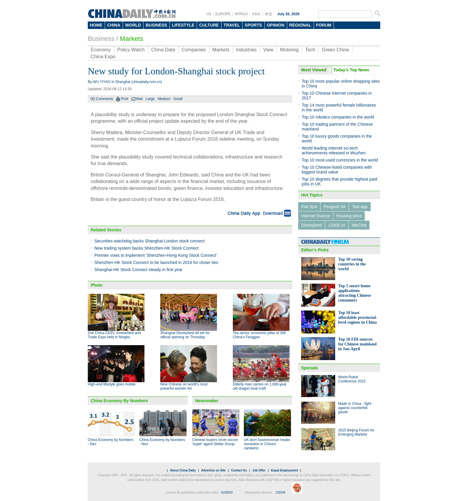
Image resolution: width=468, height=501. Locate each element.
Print (124, 99)
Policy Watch (131, 49)
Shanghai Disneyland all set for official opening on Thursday (185, 335)
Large (150, 99)
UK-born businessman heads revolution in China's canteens (267, 444)
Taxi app (359, 206)
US (208, 14)
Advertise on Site (213, 470)
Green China (335, 49)
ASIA (256, 14)
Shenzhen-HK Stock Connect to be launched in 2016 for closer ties (156, 262)
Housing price (349, 215)
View (268, 49)
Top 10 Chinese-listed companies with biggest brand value (337, 169)
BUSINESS (156, 25)
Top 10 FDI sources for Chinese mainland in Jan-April (357, 344)
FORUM (323, 25)
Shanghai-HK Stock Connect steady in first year (138, 269)
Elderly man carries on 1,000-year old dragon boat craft (260, 386)
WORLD (133, 25)
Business (101, 38)
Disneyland (311, 225)
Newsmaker (206, 400)
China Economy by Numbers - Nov (162, 442)
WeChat (359, 225)
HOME (96, 25)
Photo (97, 285)
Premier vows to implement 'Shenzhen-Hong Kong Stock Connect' (155, 255)
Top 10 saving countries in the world (352, 264)
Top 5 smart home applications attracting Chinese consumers (354, 293)
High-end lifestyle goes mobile (112, 384)
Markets (131, 38)
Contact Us (239, 470)
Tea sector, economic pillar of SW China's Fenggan (259, 335)
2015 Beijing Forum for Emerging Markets (356, 432)
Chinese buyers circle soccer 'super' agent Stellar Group (215, 442)
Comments (104, 99)
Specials (309, 367)
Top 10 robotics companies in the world (338, 117)
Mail (139, 99)
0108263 (227, 492)
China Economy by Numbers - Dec (110, 442)
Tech (310, 49)
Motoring (289, 49)
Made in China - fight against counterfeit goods (354, 408)
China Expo (103, 56)
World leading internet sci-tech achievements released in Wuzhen (334, 150)
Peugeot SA (335, 206)
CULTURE (209, 25)
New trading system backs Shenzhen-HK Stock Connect (146, 248)
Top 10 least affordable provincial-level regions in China (357, 318)
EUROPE (223, 14)
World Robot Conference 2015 (352, 379)
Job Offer (258, 470)
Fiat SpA (309, 206)
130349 (280, 492)
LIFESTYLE (183, 25)
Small (177, 99)
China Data (163, 49)
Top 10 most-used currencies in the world (340, 160)
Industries (246, 49)
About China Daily (183, 470)
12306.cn (336, 225)
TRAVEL (232, 25)
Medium (164, 99)
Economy (101, 49)
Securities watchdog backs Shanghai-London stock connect (149, 241)
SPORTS (253, 25)
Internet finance (315, 215)
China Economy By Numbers (119, 400)
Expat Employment (284, 470)
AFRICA (241, 14)
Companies (194, 49)
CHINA (113, 25)
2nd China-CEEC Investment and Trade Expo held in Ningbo (114, 335)
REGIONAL (300, 25)
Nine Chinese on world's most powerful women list (183, 386)
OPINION (275, 25)
